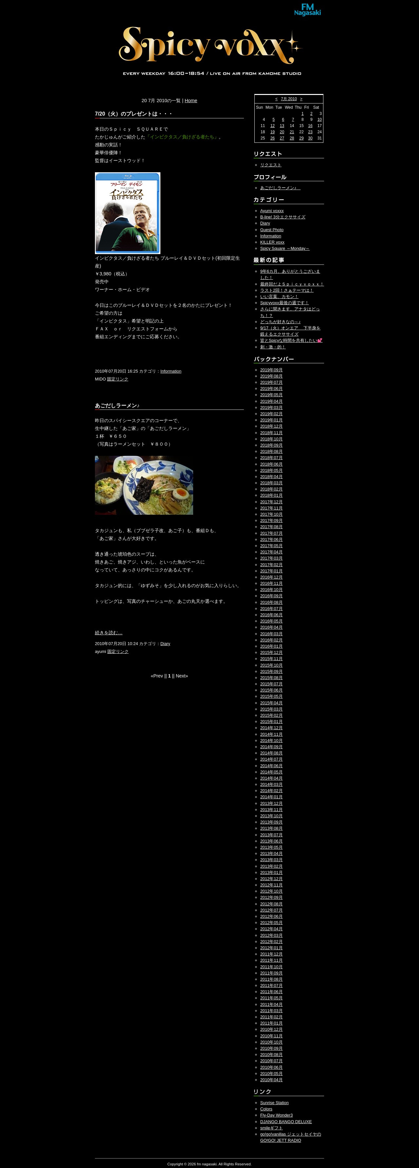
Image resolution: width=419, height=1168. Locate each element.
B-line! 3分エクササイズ (282, 216)
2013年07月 (271, 834)
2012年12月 (271, 878)
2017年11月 (271, 508)
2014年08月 (271, 753)
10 (320, 119)
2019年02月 (271, 413)
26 (272, 138)
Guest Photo (271, 229)
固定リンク (117, 379)
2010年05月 (271, 1073)
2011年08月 (271, 979)
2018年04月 (271, 476)
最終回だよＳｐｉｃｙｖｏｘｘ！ (292, 284)
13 (282, 125)
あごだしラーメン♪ (280, 187)
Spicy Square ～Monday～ (285, 248)
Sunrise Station (274, 1102)
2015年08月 (271, 677)
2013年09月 (271, 822)
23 (310, 132)
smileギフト (271, 1127)
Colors (266, 1108)
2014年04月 (271, 778)
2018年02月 (271, 489)
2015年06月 (271, 690)
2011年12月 (271, 954)
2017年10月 (271, 514)
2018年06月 (271, 464)
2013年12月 (271, 803)
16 (310, 125)
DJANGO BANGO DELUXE (286, 1121)
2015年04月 (271, 702)
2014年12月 (271, 727)
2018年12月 (271, 426)
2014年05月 (271, 771)
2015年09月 (271, 671)
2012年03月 (271, 935)
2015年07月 (271, 683)
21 (292, 132)
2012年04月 (271, 928)
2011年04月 (271, 1004)
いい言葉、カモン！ (279, 296)
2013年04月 (271, 853)
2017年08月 (271, 526)
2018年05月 (271, 470)
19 (272, 132)
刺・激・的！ (273, 346)
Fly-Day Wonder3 (276, 1115)
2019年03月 (271, 407)
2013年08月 (271, 828)
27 (282, 138)
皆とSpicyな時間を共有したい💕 (291, 340)
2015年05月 (271, 696)
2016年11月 (271, 583)
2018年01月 (271, 495)
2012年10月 (271, 891)
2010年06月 (271, 1067)
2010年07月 (271, 1060)
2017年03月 (271, 558)
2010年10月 (271, 1042)
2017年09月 (271, 520)
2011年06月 (271, 991)
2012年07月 (271, 910)
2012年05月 (271, 922)
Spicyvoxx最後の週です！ (284, 302)
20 (282, 132)
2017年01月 (271, 570)
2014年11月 (271, 734)
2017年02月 (271, 564)
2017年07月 (271, 533)
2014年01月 (271, 796)
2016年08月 (271, 602)
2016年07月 (271, 608)
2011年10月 (271, 966)
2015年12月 (271, 652)
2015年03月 (271, 709)
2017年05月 (271, 545)
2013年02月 (271, 866)
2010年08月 (271, 1054)
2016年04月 (271, 627)
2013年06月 (271, 841)
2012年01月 (271, 947)
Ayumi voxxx (272, 210)
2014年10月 (271, 740)
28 (292, 138)
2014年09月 (271, 746)
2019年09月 (271, 369)
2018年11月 (271, 432)
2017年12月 (271, 501)
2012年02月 (271, 941)
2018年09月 (271, 445)
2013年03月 (271, 859)
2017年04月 (271, 551)
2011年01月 (271, 1023)
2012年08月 (271, 903)
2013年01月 (271, 872)
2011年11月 (271, 960)
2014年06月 (271, 765)
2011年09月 (271, 973)
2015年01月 (271, 721)
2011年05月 (271, 997)
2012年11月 (271, 884)
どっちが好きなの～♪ (280, 321)
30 (310, 138)
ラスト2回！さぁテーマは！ (287, 290)
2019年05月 (271, 394)
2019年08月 (271, 376)
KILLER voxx (272, 242)
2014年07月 (271, 759)
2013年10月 (271, 815)
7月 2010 (289, 99)
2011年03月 (271, 1010)
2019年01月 (271, 419)
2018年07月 (271, 457)
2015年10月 (271, 665)
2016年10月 (271, 589)
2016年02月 (271, 640)
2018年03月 (271, 482)
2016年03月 (271, 633)
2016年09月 (271, 595)
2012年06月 (271, 916)
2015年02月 (271, 715)
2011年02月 (271, 1016)
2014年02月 (271, 790)
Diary (165, 643)
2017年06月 (271, 539)
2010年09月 (271, 1048)
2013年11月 (271, 809)
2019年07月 (271, 382)
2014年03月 (271, 784)
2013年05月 (271, 847)
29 (301, 138)
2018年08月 (271, 451)
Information (170, 371)
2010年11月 (271, 1035)
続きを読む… (108, 632)
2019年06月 (271, 388)
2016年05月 (271, 621)
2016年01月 (271, 646)
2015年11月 (271, 658)
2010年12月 (271, 1029)
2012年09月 (271, 897)
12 (272, 125)
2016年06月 (271, 614)
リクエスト (271, 164)
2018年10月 (271, 438)
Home (191, 100)
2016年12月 (271, 577)
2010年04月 (271, 1079)
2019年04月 (271, 401)
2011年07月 (271, 985)
